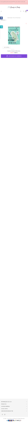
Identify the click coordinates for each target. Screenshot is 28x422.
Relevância (3, 20)
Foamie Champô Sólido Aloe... (14, 51)
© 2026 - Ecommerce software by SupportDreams (14, 418)
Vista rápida (6, 47)
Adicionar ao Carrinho (14, 56)
